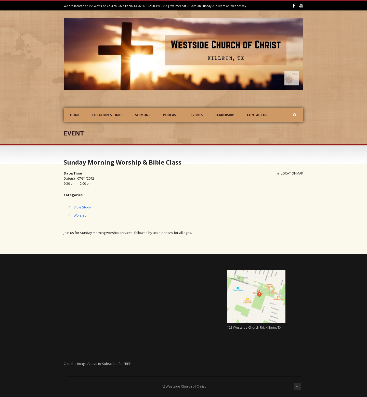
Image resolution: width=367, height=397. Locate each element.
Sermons (142, 115)
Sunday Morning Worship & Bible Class (122, 162)
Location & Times (107, 115)
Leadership (224, 115)
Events (197, 115)
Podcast (170, 115)
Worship (80, 215)
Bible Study (82, 207)
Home (75, 115)
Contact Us (257, 115)
